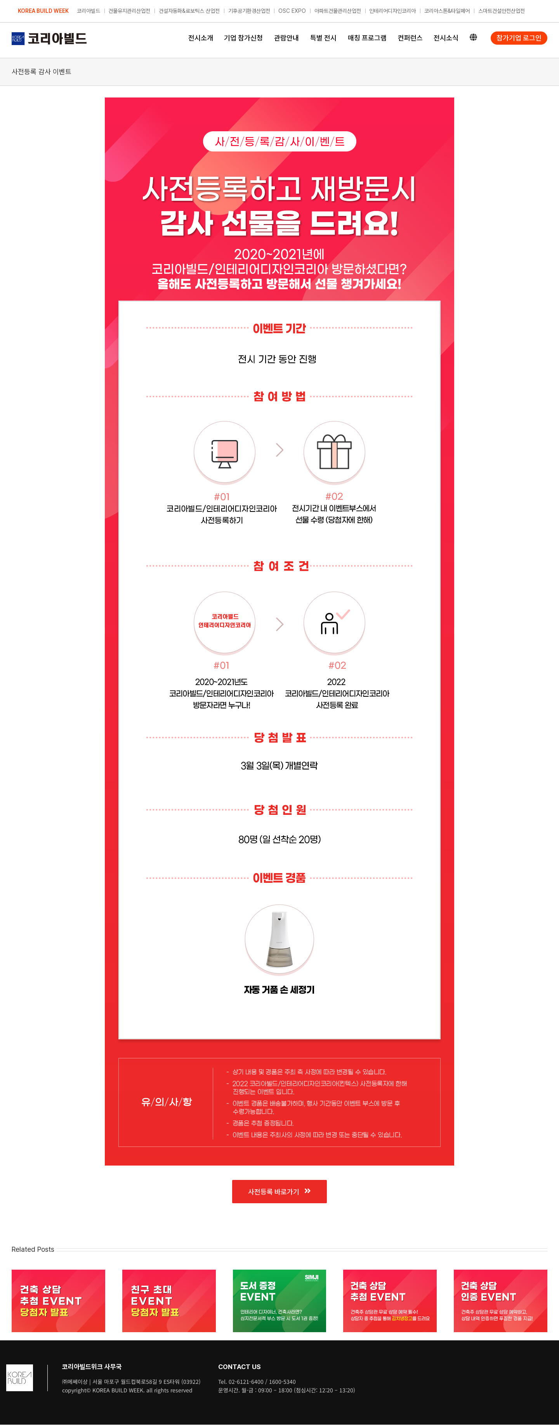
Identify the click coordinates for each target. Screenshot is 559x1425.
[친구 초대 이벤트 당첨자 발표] (169, 1273)
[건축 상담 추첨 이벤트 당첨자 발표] (58, 1273)
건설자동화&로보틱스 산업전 (189, 11)
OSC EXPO (292, 11)
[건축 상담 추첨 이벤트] (390, 1273)
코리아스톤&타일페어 (447, 11)
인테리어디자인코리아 (392, 11)
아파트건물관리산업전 (337, 11)
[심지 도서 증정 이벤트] (279, 1273)
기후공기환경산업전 (249, 11)
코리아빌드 (88, 11)
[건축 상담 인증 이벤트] (500, 1273)
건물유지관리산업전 (129, 11)
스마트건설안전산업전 (501, 11)
